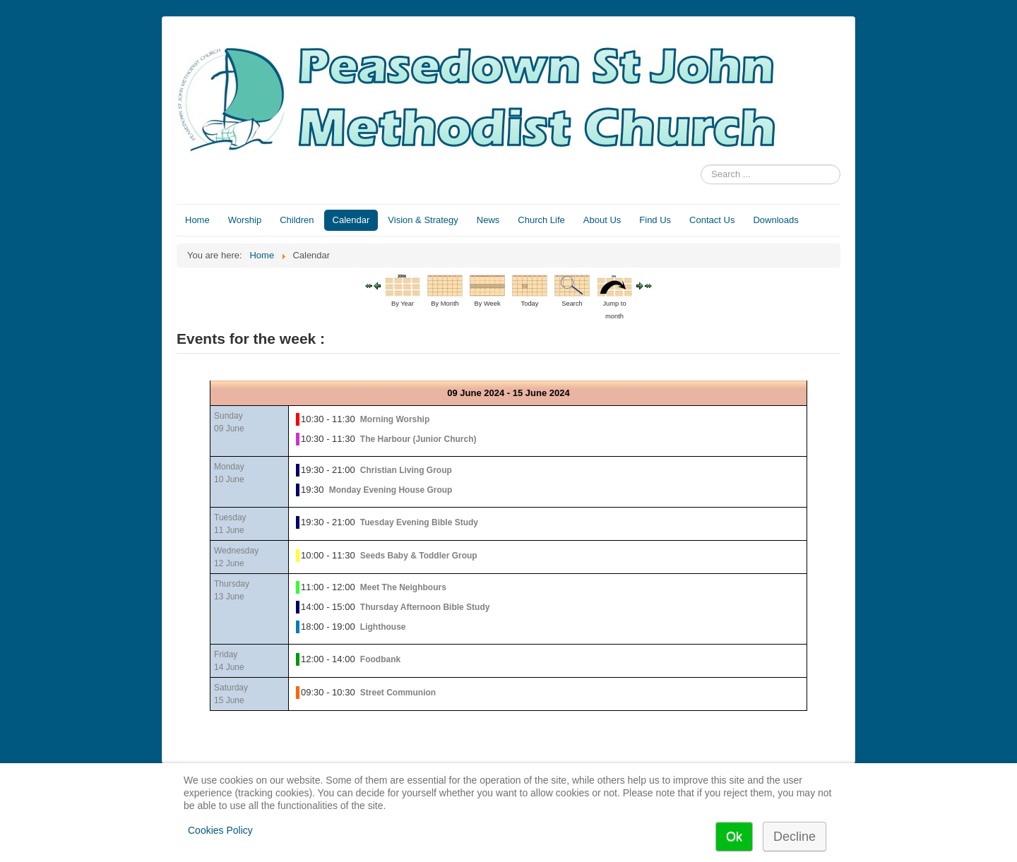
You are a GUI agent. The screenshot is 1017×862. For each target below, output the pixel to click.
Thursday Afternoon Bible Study (425, 607)
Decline (794, 837)
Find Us (655, 220)
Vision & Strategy (423, 220)
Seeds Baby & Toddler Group (418, 556)
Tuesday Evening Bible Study (419, 522)
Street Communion (398, 693)
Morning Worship (394, 419)
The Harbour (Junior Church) (418, 439)
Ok (734, 837)
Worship (244, 220)
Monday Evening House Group (391, 490)
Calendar (351, 220)
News (488, 220)
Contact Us (711, 220)
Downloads (775, 220)
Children (297, 220)
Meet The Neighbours (403, 587)
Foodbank (380, 659)
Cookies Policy (220, 830)
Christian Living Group (406, 470)
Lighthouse (383, 627)
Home (197, 220)
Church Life (541, 220)
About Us (602, 220)
